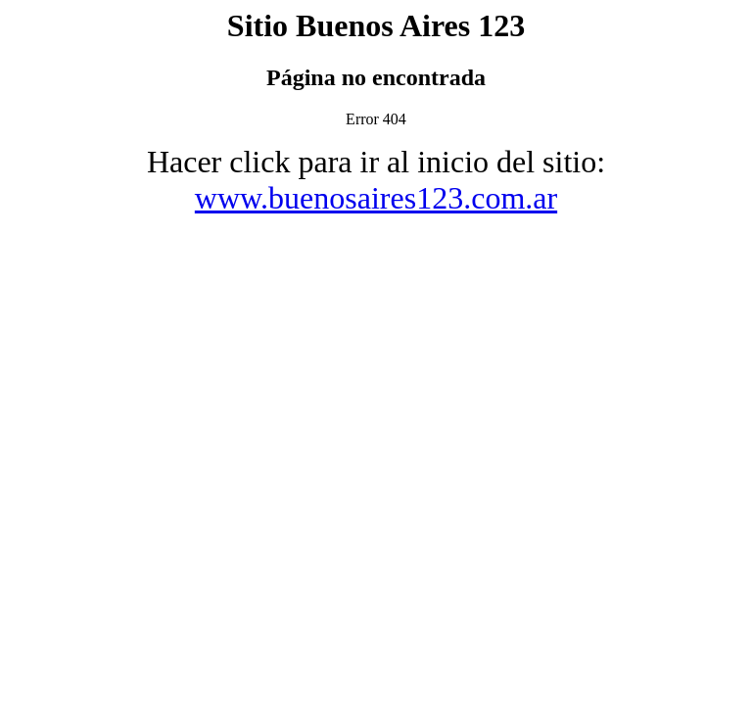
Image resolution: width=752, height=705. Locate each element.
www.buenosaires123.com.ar (376, 197)
